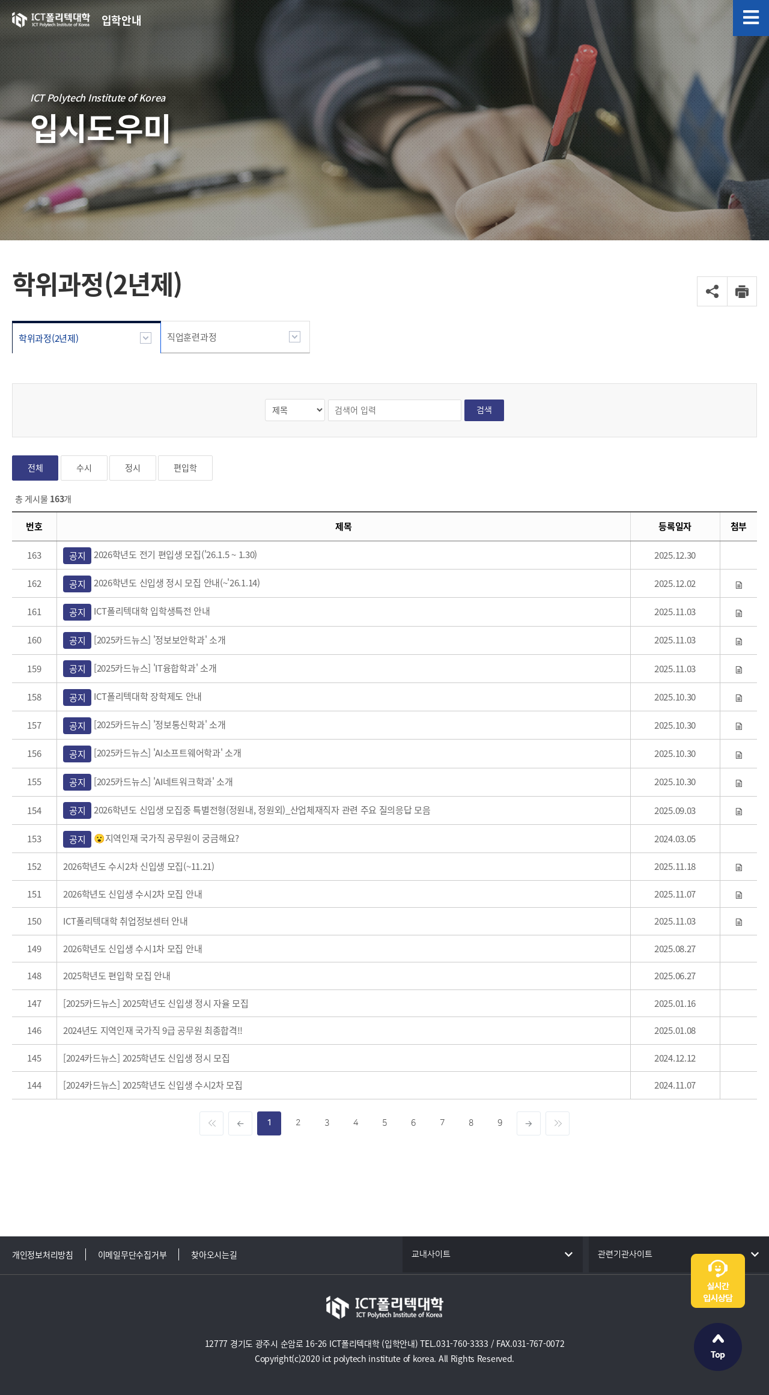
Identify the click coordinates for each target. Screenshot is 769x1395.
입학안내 (122, 20)
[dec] (240, 1123)
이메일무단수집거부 (132, 1254)
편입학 (185, 467)
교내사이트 (431, 1254)
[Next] (558, 1123)
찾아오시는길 (214, 1254)
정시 (132, 467)
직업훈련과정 (191, 337)
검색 (484, 410)
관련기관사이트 (625, 1254)
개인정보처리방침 (42, 1254)
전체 (35, 467)
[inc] (529, 1123)
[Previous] (211, 1123)
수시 (83, 467)
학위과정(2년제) (48, 338)
